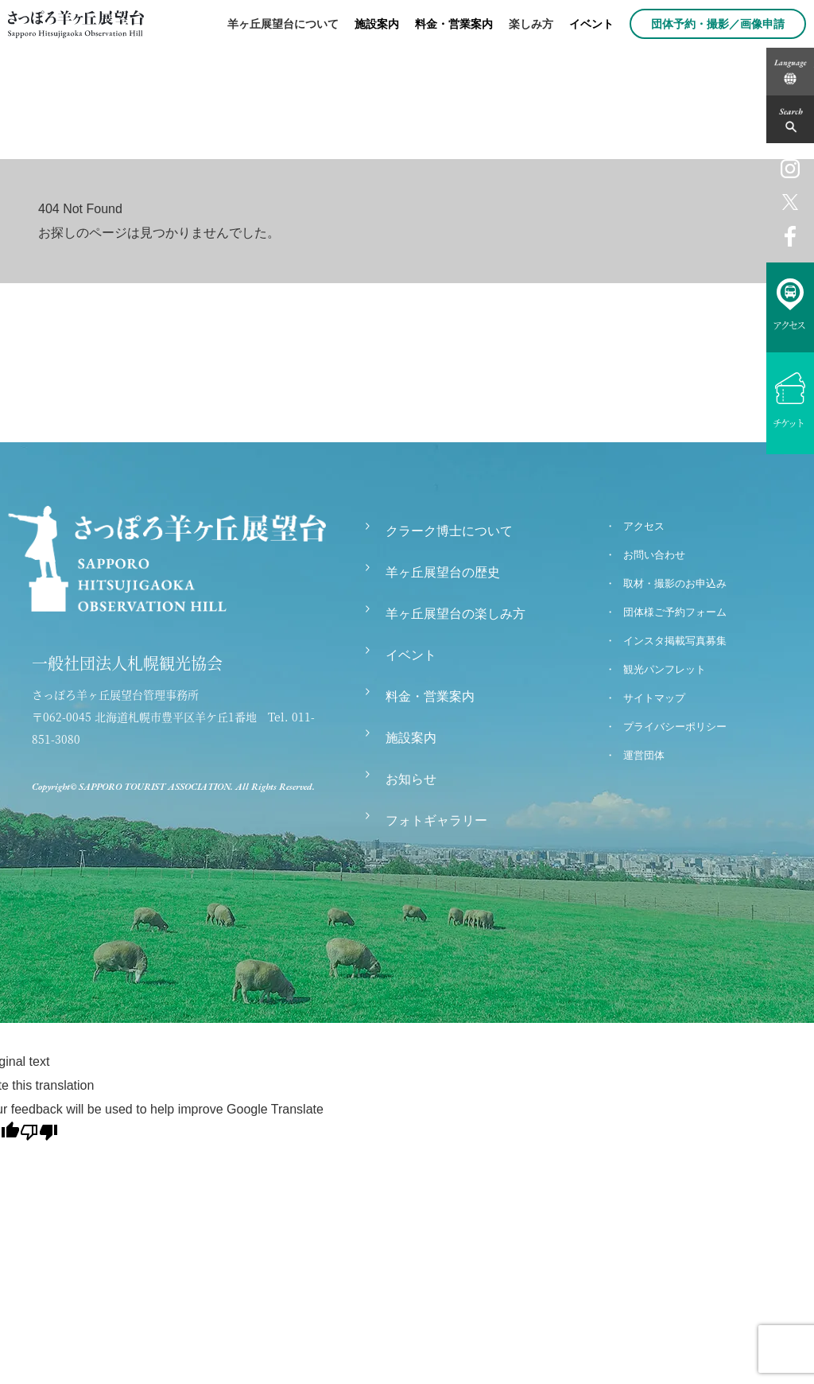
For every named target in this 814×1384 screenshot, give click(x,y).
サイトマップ (654, 698)
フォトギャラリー (436, 820)
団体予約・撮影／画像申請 (718, 23)
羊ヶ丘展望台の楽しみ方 (455, 613)
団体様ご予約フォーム (675, 612)
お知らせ (411, 779)
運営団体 (644, 755)
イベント (591, 23)
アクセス (644, 526)
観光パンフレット (664, 669)
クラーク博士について (449, 531)
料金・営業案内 (454, 23)
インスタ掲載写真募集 (675, 641)
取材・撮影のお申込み (675, 583)
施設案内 (377, 23)
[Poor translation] (39, 1132)
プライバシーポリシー (675, 727)
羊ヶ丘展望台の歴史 (443, 572)
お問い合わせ (654, 555)
